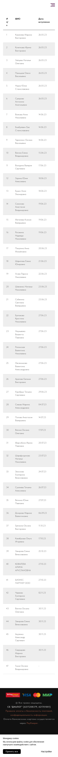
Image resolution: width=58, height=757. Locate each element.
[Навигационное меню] (53, 5)
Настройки (46, 751)
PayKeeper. (32, 723)
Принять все (12, 751)
